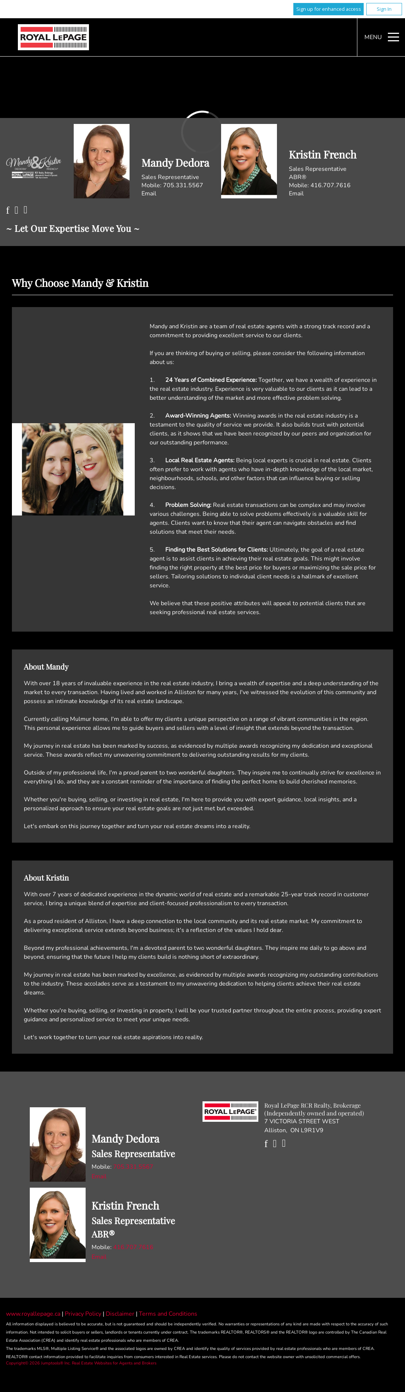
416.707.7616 (330, 185)
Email (148, 193)
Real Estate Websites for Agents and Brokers (114, 1363)
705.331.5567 (183, 185)
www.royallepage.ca (33, 1314)
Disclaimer (121, 1314)
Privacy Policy (84, 1314)
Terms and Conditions (168, 1314)
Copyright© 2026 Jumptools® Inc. (38, 1363)
